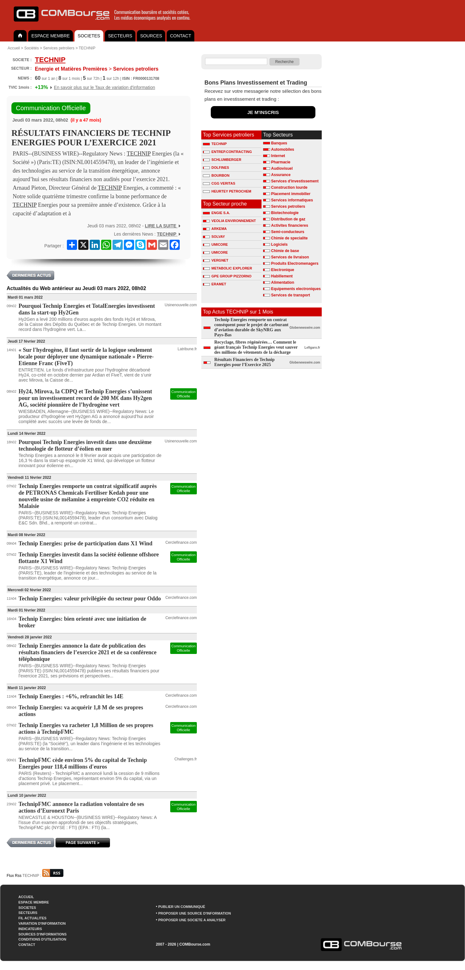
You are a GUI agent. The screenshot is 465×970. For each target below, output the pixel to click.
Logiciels (279, 244)
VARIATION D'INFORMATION (42, 923)
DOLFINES (216, 167)
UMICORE (215, 244)
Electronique (282, 270)
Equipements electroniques (296, 289)
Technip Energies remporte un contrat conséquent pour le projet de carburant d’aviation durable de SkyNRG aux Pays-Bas (251, 327)
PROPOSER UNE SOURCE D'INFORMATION (194, 913)
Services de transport (290, 295)
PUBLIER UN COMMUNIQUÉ (181, 907)
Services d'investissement (295, 181)
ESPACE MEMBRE (50, 35)
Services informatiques (292, 200)
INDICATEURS (30, 929)
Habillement (282, 276)
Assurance (280, 175)
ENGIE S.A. (216, 213)
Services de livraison (290, 257)
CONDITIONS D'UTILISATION (42, 939)
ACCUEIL (26, 897)
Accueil (14, 48)
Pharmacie (280, 162)
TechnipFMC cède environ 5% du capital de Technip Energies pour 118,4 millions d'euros (83, 763)
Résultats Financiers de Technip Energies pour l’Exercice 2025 (244, 362)
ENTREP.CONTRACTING (227, 152)
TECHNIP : (43, 875)
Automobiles (282, 149)
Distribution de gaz (288, 219)
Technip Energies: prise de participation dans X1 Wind (85, 543)
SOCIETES (89, 35)
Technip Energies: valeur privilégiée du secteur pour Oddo (90, 598)
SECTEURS (120, 35)
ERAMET (214, 284)
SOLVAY (214, 236)
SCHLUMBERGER (222, 160)
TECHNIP (87, 48)
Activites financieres (289, 225)
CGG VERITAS (219, 183)
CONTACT (180, 35)
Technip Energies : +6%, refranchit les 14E (71, 696)
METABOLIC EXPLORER (227, 268)
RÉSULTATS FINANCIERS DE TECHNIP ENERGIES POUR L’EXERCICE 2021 (90, 137)
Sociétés (31, 48)
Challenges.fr (185, 759)
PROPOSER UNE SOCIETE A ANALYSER (191, 920)
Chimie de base (285, 251)
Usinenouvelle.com (181, 305)
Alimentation (282, 282)
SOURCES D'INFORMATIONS (42, 934)
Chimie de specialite (289, 238)
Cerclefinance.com (181, 542)
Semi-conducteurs (287, 232)
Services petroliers (58, 48)
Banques (279, 143)
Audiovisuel (282, 168)
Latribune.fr (187, 349)
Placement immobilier (290, 194)
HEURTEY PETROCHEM (227, 191)
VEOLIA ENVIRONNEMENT (229, 221)
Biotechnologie (285, 213)
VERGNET (215, 260)
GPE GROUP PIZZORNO (227, 276)
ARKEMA (215, 229)
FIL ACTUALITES (32, 918)
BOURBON (216, 175)
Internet (278, 156)
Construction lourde (289, 187)
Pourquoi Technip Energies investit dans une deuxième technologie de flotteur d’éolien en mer (85, 445)
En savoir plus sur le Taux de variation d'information (104, 87)
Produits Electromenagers (294, 263)
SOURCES (151, 35)
